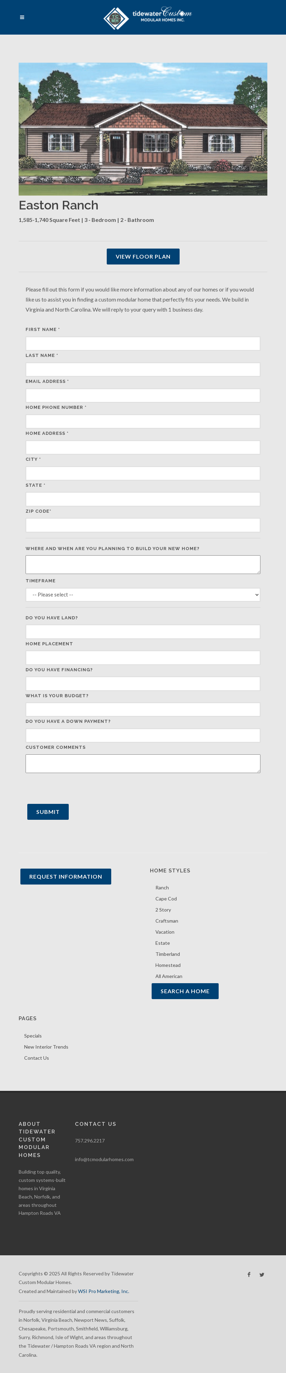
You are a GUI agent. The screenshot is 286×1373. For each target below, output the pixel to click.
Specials (33, 1036)
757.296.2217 (90, 1140)
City (33, 459)
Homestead (168, 965)
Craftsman (166, 921)
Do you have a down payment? (68, 721)
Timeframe (41, 580)
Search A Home (185, 991)
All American (168, 976)
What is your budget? (57, 695)
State (36, 485)
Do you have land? (52, 617)
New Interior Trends (46, 1047)
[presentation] (78, 788)
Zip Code (38, 511)
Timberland (167, 954)
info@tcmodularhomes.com (104, 1159)
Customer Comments (56, 747)
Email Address (47, 381)
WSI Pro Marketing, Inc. (103, 1291)
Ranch (162, 887)
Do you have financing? (59, 669)
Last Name (42, 355)
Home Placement (49, 643)
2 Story (163, 910)
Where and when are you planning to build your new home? (113, 548)
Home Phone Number (56, 407)
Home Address (47, 433)
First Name (43, 329)
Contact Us (36, 1058)
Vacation (164, 932)
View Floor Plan (143, 256)
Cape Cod (166, 898)
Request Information (65, 876)
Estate (162, 943)
